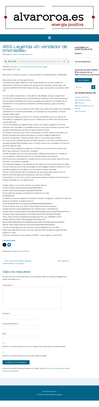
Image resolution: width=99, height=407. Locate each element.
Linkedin (52, 394)
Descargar (43, 67)
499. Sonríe (79, 103)
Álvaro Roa (28, 54)
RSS (13, 69)
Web (4, 334)
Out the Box (53, 391)
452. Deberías (64, 261)
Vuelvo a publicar (82, 97)
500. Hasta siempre (83, 100)
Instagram (58, 394)
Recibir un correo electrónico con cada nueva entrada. (25, 356)
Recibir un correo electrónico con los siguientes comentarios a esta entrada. (34, 346)
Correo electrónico (11, 324)
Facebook (40, 394)
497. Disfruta (80, 111)
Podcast (27, 251)
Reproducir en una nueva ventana (23, 67)
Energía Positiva (17, 251)
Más (18, 69)
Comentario (8, 285)
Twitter (46, 394)
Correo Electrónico (83, 62)
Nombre (6, 313)
